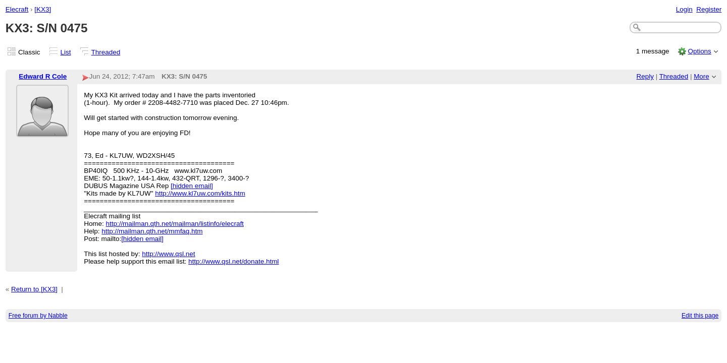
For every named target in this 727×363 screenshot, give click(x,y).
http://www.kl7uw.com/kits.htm (200, 193)
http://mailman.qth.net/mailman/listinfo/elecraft (175, 223)
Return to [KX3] (34, 289)
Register (708, 9)
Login (684, 9)
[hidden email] (192, 186)
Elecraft (17, 9)
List (66, 52)
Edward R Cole (43, 76)
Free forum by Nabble (38, 315)
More (701, 76)
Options (699, 51)
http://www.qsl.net (168, 254)
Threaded (106, 52)
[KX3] (42, 9)
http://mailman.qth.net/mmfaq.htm (151, 231)
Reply (645, 76)
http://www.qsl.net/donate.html (233, 261)
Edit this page (700, 315)
